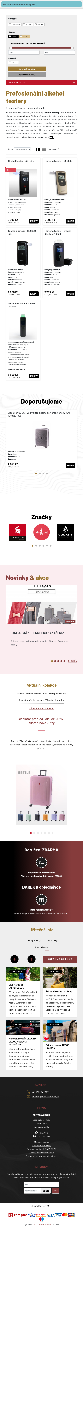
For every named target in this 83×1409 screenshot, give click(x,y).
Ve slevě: (53, 149)
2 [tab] (40, 473)
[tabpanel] (34, 440)
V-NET (39, 24)
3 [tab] (43, 473)
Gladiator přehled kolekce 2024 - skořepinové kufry (41, 693)
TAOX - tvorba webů (41, 1224)
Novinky (53, 940)
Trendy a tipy (33, 940)
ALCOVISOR (15, 24)
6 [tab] (50, 546)
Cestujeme (41, 947)
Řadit (10, 149)
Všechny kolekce (41, 708)
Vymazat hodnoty (27, 74)
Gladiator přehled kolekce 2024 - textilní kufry (41, 700)
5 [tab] (47, 546)
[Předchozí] (31, 959)
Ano (11, 62)
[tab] (72, 661)
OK (55, 1190)
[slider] (10, 48)
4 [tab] (47, 473)
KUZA (27, 24)
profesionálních (22, 116)
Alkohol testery (39, 1205)
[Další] (14, 959)
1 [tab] (36, 473)
